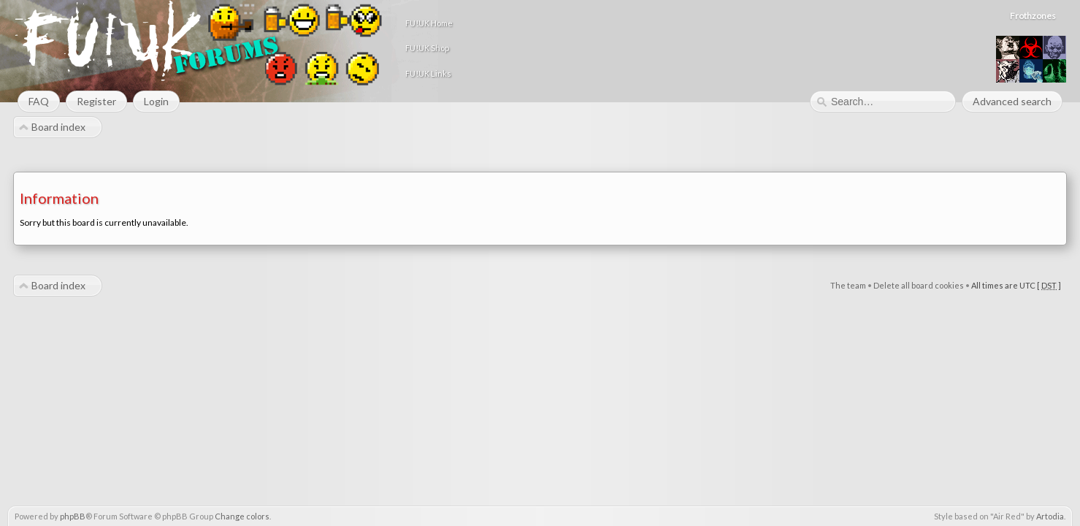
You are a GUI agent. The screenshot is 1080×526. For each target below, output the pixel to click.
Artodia (1050, 516)
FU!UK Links (594, 73)
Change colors (242, 516)
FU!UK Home (594, 23)
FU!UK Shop (593, 48)
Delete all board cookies (918, 286)
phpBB (72, 516)
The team (848, 286)
